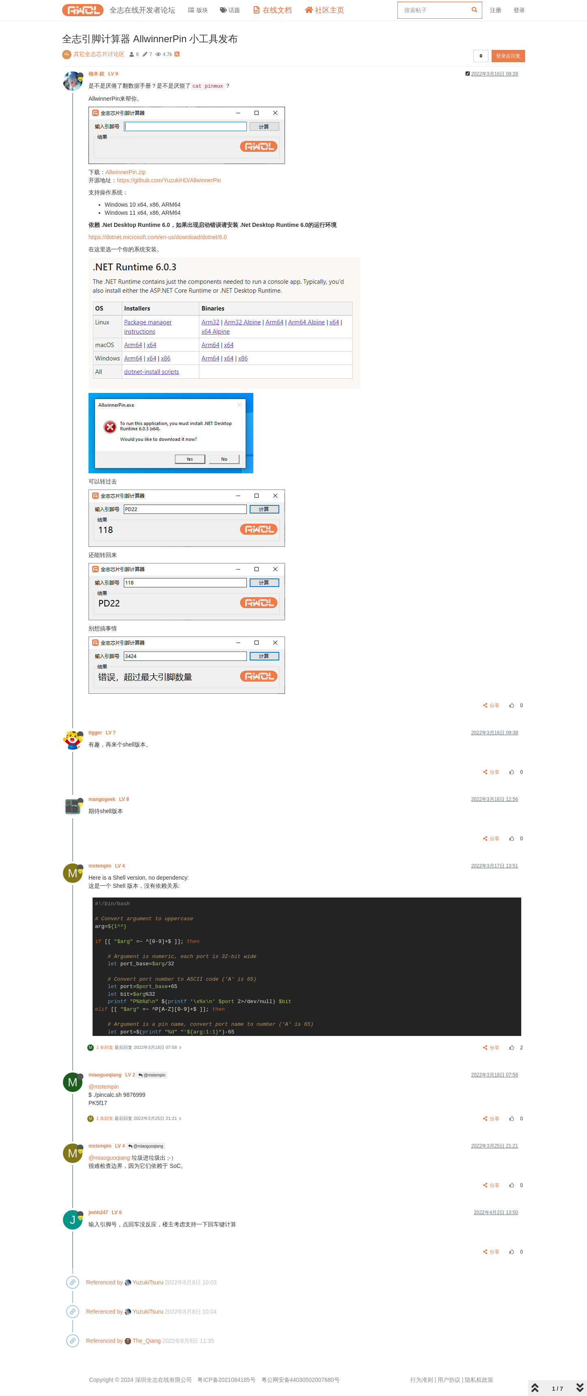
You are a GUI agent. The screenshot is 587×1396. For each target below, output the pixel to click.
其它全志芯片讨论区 (99, 54)
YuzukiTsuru (144, 1282)
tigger (102, 733)
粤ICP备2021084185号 (226, 1380)
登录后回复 (508, 56)
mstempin (107, 866)
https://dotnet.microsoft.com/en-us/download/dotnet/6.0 (157, 237)
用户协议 (449, 1380)
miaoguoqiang (112, 1075)
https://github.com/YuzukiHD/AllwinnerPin (169, 180)
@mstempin (151, 1075)
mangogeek (109, 799)
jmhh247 (105, 1212)
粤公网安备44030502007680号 (300, 1380)
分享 (491, 705)
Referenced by (104, 1282)
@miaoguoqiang (145, 1146)
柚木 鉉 (103, 74)
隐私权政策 (479, 1380)
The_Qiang (143, 1341)
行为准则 (421, 1380)
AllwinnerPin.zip (126, 172)
